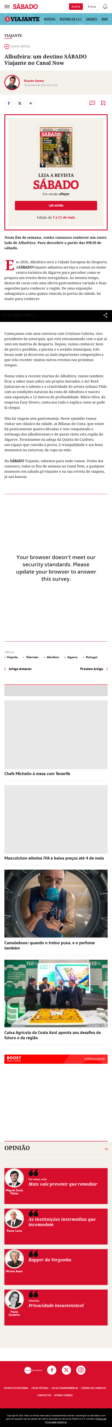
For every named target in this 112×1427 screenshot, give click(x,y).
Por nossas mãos (37, 1179)
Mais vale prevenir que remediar (62, 1184)
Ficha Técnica (40, 1388)
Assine (75, 6)
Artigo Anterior (20, 669)
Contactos (44, 1395)
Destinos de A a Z (71, 19)
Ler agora (56, 205)
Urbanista (33, 1300)
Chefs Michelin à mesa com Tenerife (37, 773)
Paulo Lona (14, 1230)
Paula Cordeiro (14, 1313)
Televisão (31, 657)
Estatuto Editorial (16, 1388)
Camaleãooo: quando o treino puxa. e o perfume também (49, 945)
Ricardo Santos (34, 81)
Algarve (72, 657)
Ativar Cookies (63, 1395)
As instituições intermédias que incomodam (62, 1221)
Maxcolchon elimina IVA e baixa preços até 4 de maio (54, 858)
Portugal (91, 657)
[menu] (7, 6)
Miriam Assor (14, 1271)
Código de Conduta (93, 1388)
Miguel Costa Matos (14, 1192)
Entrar (92, 7)
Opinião (17, 1148)
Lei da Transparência (65, 1388)
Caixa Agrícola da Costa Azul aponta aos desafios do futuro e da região (52, 1035)
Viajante (13, 35)
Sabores (91, 19)
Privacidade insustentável (56, 1305)
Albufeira (52, 657)
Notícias (49, 19)
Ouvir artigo (17, 46)
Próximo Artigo (91, 669)
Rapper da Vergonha (49, 1260)
